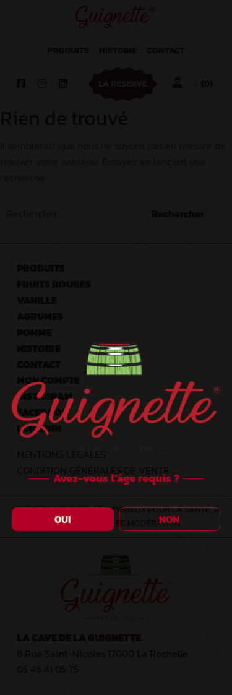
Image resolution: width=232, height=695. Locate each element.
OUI (62, 519)
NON (169, 519)
